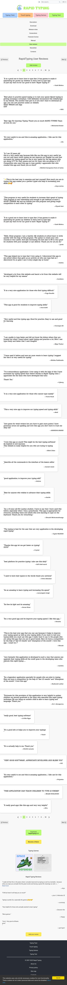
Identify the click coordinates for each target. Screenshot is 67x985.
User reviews (33, 44)
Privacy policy (33, 967)
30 (45, 70)
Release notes (33, 29)
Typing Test (56, 15)
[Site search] (49, 1)
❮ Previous (4, 59)
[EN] (64, 1)
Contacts (33, 51)
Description (33, 22)
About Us (33, 964)
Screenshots (33, 33)
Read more (5, 886)
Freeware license (33, 37)
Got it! (58, 978)
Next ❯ (64, 59)
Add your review (33, 934)
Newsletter (33, 48)
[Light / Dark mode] (38, 1)
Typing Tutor (33, 943)
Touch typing (25, 15)
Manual (33, 40)
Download (33, 26)
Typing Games (41, 15)
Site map (33, 971)
